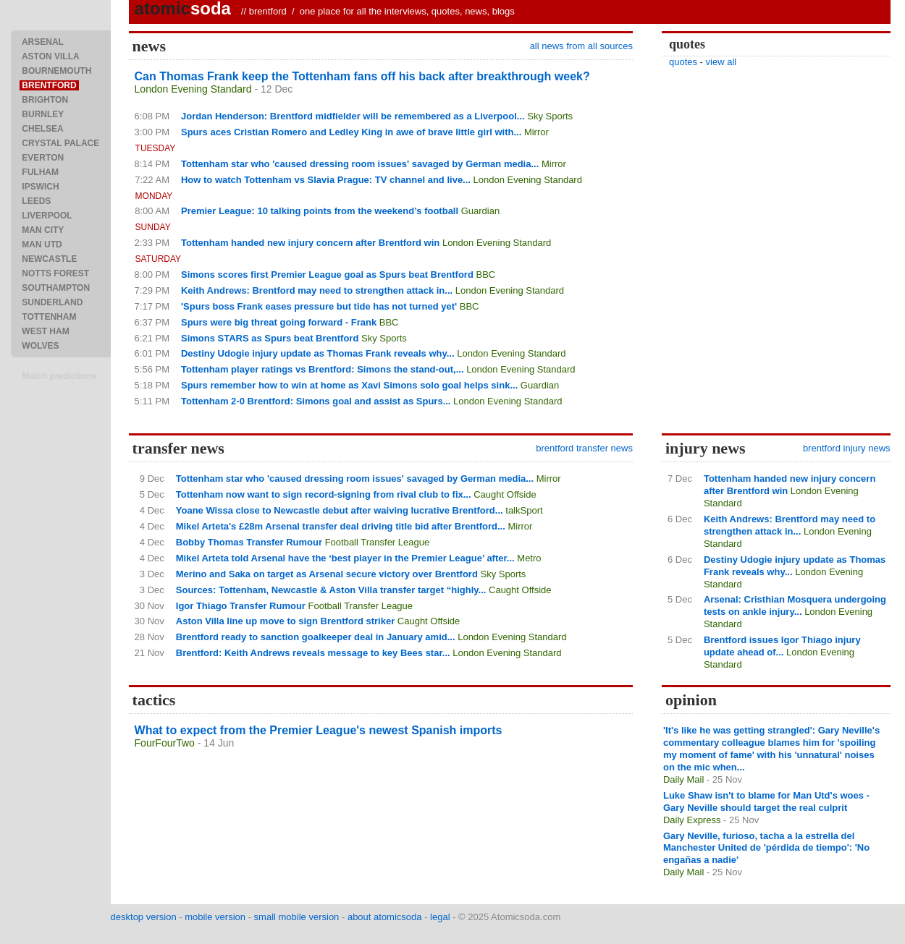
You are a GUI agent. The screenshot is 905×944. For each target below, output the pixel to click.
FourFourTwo (165, 743)
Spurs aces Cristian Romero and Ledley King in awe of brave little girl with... (351, 132)
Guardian (480, 210)
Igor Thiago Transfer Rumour (241, 605)
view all (721, 61)
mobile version (215, 916)
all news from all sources (581, 46)
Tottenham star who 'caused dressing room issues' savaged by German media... (360, 163)
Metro (529, 558)
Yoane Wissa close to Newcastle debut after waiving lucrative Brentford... (339, 510)
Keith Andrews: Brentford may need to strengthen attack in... (316, 290)
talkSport (523, 510)
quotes (683, 61)
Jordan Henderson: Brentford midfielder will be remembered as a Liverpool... (353, 116)
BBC (485, 274)
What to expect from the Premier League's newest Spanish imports (318, 730)
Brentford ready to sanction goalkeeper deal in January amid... (315, 637)
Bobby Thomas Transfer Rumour (249, 542)
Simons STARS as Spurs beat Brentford (269, 338)
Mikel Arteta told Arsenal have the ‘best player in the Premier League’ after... (345, 558)
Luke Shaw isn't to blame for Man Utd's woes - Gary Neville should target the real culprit (766, 801)
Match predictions (59, 376)
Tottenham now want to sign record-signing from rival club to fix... (323, 494)
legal (440, 916)
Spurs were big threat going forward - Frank (278, 322)
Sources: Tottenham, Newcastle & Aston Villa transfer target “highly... (331, 589)
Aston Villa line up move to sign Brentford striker (285, 621)
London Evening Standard (193, 89)
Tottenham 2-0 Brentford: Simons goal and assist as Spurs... (316, 401)
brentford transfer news (584, 448)
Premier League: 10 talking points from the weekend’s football (319, 210)
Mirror (536, 132)
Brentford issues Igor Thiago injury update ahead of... (782, 646)
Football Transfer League (377, 542)
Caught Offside (504, 494)
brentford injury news (847, 448)
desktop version (144, 916)
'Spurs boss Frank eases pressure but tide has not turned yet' (319, 306)
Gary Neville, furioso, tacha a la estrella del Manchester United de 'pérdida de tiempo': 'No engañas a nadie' (766, 848)
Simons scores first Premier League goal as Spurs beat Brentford (327, 274)
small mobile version (297, 916)
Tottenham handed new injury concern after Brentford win (310, 242)
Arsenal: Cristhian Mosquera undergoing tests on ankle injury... (795, 605)
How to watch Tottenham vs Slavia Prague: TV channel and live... (326, 179)
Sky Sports (550, 116)
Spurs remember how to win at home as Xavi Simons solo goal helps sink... (349, 385)
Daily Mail (683, 779)
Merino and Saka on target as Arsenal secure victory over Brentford (327, 574)
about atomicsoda (385, 916)
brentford (268, 11)
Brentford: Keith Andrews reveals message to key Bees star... (313, 652)
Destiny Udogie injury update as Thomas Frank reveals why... (318, 353)
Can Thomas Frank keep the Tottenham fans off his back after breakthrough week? (362, 76)
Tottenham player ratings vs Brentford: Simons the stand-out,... (322, 369)
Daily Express (691, 820)
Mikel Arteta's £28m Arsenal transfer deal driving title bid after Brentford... (340, 526)
